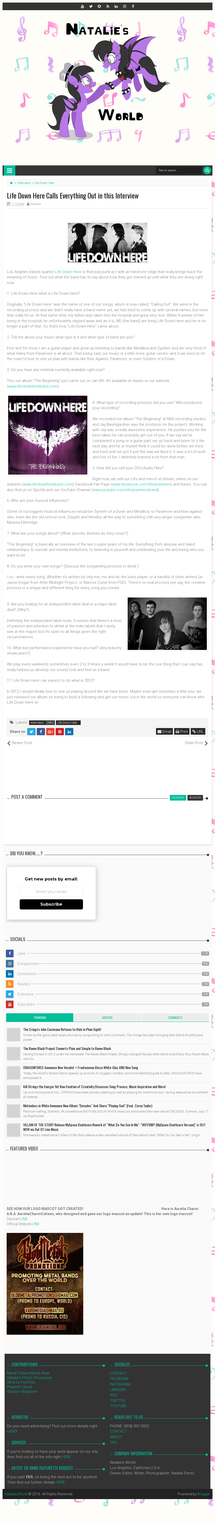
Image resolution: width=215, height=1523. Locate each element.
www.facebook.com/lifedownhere (141, 484)
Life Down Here (68, 271)
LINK (24, 1219)
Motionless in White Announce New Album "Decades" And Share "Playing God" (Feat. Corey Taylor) (87, 1105)
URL (198, 731)
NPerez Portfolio (21, 1382)
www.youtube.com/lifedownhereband (125, 490)
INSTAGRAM (120, 1384)
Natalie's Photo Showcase (29, 1377)
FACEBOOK (119, 1378)
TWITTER (117, 1400)
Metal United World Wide (28, 1373)
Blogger (203, 1494)
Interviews (37, 722)
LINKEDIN (118, 1389)
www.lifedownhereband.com (32, 386)
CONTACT (118, 1373)
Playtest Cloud (19, 1387)
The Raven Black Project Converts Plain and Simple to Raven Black (67, 1048)
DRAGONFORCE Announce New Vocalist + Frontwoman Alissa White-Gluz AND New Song (80, 1067)
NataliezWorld (16, 1494)
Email (164, 731)
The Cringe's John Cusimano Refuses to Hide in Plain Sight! (62, 1029)
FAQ (113, 1442)
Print (182, 731)
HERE (11, 1431)
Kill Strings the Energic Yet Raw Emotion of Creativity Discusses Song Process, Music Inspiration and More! (94, 1086)
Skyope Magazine (22, 1391)
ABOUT (116, 1437)
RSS (113, 1395)
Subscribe (51, 904)
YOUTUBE (118, 1406)
